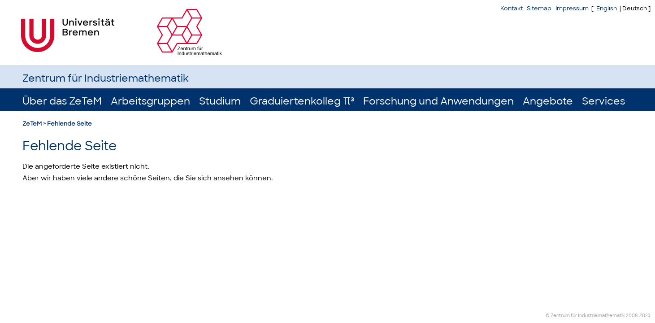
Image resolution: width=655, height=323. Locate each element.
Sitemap (539, 8)
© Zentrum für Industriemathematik (585, 316)
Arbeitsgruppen (150, 101)
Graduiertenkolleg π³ (302, 101)
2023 (645, 316)
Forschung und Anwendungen (438, 101)
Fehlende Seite (69, 123)
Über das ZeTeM (62, 101)
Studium (220, 101)
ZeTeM (32, 123)
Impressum (572, 8)
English (606, 8)
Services (603, 101)
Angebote (548, 101)
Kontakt (511, 8)
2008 (632, 316)
